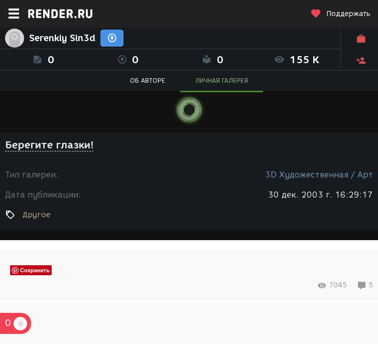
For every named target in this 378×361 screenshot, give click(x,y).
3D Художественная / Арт (319, 174)
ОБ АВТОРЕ (147, 80)
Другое (37, 214)
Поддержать (340, 14)
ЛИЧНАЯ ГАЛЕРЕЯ (221, 80)
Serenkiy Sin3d (62, 38)
